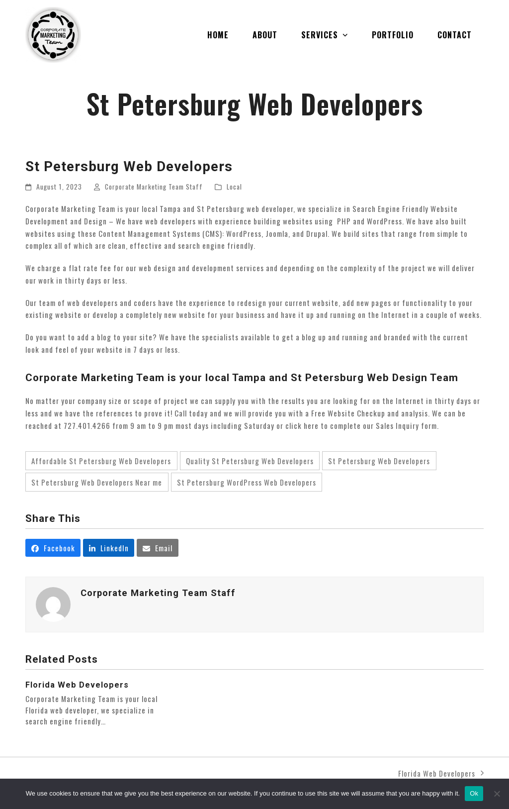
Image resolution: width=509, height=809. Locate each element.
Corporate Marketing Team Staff (154, 186)
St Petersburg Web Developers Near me (96, 482)
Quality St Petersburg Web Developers (250, 460)
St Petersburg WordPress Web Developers (246, 482)
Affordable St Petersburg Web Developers (101, 460)
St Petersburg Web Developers (379, 460)
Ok (474, 793)
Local (234, 186)
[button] (53, 548)
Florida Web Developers (77, 685)
